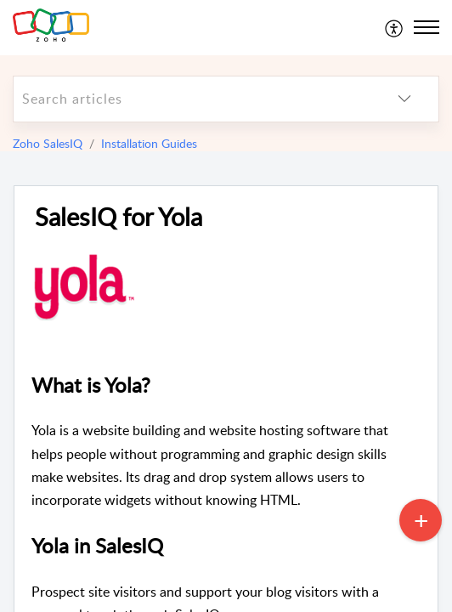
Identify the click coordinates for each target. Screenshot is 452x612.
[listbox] (404, 99)
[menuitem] (395, 27)
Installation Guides (149, 143)
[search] (192, 99)
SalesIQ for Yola (118, 217)
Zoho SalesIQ (47, 143)
